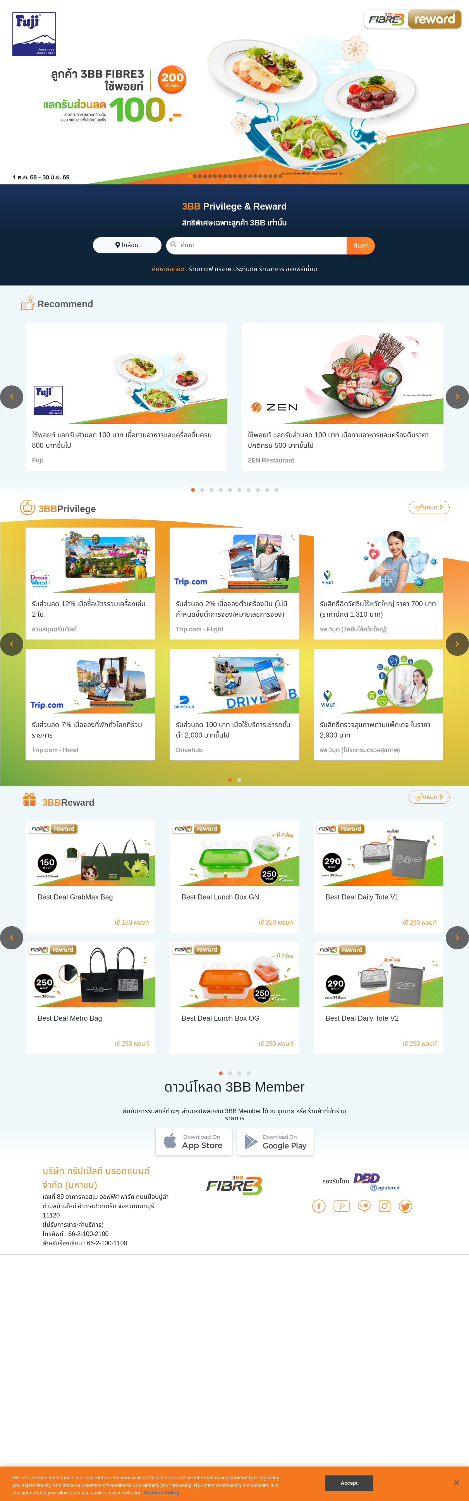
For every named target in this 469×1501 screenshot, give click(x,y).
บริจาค (223, 269)
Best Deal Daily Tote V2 (362, 1018)
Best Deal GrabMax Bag (75, 897)
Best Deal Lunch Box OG (220, 1018)
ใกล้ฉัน (127, 245)
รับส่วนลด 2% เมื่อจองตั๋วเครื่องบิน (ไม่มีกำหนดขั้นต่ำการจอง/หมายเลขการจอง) (231, 609)
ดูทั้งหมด (429, 507)
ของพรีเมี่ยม (301, 269)
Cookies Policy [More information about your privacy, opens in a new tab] (161, 1493)
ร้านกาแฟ (201, 269)
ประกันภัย (245, 269)
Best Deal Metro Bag (70, 1018)
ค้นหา (361, 246)
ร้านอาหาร (271, 269)
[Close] (456, 1482)
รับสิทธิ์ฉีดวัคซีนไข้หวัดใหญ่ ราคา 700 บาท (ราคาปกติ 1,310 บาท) (378, 609)
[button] (193, 490)
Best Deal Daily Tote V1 (362, 897)
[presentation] (11, 397)
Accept (349, 1483)
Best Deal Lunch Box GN (220, 897)
